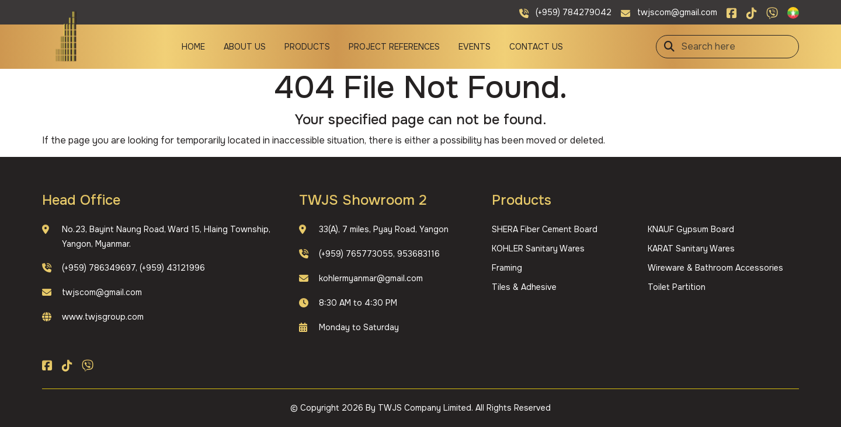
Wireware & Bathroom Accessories (715, 267)
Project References (394, 46)
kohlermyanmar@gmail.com (371, 278)
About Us (245, 46)
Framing (507, 267)
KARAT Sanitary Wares (691, 248)
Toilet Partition (677, 287)
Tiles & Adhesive (524, 287)
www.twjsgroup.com (103, 317)
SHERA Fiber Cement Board (544, 229)
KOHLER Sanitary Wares (538, 248)
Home (193, 46)
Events (474, 46)
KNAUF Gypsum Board (691, 229)
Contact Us (536, 46)
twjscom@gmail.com (102, 292)
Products (307, 46)
